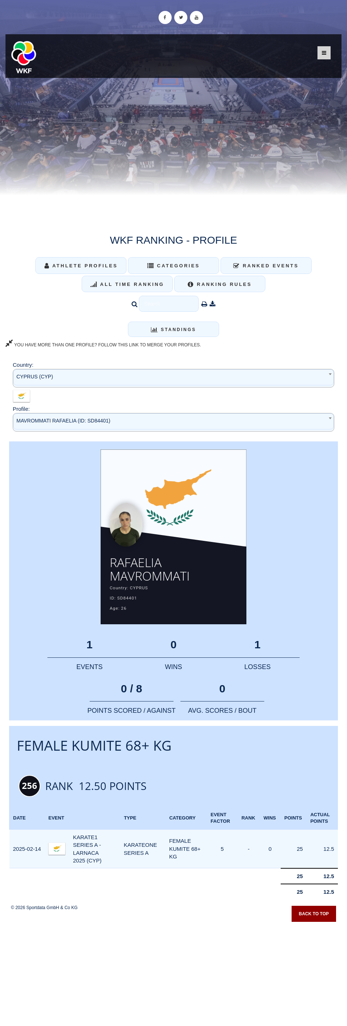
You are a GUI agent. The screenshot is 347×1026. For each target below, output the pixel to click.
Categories (173, 265)
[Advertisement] (173, 973)
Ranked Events (266, 265)
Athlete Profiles (81, 265)
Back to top (314, 917)
